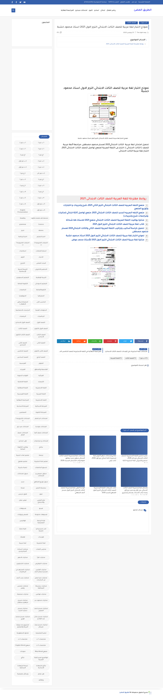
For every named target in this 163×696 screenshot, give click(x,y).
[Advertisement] (103, 67)
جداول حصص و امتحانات (41, 475)
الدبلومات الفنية (41, 310)
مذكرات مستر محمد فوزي (23, 618)
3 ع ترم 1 (41, 192)
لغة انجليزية (41, 543)
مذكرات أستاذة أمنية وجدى (22, 550)
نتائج (22, 658)
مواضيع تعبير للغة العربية (41, 659)
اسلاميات (22, 251)
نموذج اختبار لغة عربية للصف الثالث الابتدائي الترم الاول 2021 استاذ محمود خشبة (105, 236)
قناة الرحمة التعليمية (41, 522)
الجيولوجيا (22, 296)
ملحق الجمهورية (23, 633)
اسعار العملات (41, 251)
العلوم (41, 363)
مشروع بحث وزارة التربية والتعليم (22, 626)
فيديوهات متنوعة (41, 515)
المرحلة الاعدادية (23, 406)
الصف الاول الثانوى (41, 329)
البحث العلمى (41, 263)
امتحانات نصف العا (41, 433)
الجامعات (22, 290)
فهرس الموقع (125, 2)
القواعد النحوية (22, 376)
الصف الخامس (22, 351)
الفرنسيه (22, 363)
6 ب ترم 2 (22, 204)
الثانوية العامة (23, 284)
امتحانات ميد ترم (23, 427)
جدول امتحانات (22, 474)
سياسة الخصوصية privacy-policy (95, 2)
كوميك (22, 537)
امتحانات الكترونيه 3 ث (23, 420)
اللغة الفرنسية (22, 394)
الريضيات (22, 316)
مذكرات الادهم (23, 557)
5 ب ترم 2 (22, 198)
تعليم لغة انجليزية (41, 461)
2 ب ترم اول (23, 161)
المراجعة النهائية (67, 10)
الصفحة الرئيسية (144, 2)
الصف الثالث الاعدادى (41, 336)
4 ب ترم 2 (41, 198)
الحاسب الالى (41, 302)
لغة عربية (22, 543)
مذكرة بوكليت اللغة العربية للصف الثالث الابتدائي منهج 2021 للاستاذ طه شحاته (105, 220)
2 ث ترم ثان (41, 173)
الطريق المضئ (143, 10)
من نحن (134, 2)
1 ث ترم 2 (23, 149)
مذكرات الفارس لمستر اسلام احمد (41, 571)
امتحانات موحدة (41, 427)
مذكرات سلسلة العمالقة (41, 587)
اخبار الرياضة (22, 237)
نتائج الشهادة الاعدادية (41, 667)
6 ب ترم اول (41, 210)
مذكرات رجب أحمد (22, 578)
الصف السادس (22, 357)
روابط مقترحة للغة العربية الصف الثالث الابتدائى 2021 (125, 44)
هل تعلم (41, 674)
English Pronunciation (23, 211)
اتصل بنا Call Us (113, 2)
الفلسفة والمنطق (41, 369)
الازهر (22, 257)
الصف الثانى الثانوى (41, 351)
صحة (23, 488)
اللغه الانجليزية (41, 400)
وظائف (41, 680)
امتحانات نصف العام (22, 434)
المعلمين (22, 412)
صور (41, 494)
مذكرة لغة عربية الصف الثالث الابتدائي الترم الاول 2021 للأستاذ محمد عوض (108, 240)
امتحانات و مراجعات (41, 441)
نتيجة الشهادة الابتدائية (22, 667)
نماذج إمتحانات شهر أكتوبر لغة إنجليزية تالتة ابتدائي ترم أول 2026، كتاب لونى (103, 458)
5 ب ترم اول (41, 204)
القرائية (41, 376)
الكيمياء (41, 382)
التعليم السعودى (22, 278)
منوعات (22, 651)
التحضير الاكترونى (41, 269)
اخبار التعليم (41, 237)
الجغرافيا (41, 296)
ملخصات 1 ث (41, 639)
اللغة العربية (116, 358)
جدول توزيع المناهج (41, 482)
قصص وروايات (22, 515)
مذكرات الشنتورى (23, 564)
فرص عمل (22, 500)
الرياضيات (41, 316)
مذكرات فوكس (41, 594)
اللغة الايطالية (23, 388)
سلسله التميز (41, 488)
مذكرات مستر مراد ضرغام (41, 626)
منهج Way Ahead (41, 651)
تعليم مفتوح (22, 461)
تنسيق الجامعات (41, 468)
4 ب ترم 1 (23, 192)
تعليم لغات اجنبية (22, 455)
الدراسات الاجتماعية (23, 310)
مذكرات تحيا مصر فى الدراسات (41, 579)
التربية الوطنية (41, 278)
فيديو (41, 508)
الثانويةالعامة (41, 290)
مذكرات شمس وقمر (22, 587)
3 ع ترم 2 (23, 186)
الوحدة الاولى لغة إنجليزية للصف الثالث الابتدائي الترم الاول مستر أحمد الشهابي (73, 490)
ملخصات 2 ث (22, 639)
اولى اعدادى (23, 441)
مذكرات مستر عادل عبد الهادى (41, 618)
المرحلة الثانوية (41, 412)
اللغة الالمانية (23, 382)
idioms (41, 231)
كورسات (41, 537)
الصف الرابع (41, 357)
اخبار (22, 231)
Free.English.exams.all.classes (40, 218)
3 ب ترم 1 (144, 23)
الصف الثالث (131, 23)
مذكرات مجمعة (22, 594)
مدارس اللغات (41, 549)
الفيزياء (22, 369)
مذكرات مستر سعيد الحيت (23, 610)
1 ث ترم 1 (41, 149)
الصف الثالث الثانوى (23, 335)
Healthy (22, 218)
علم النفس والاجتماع (41, 501)
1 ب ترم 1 (41, 143)
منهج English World (23, 645)
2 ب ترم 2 (41, 161)
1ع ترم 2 (22, 155)
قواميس (23, 521)
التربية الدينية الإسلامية (22, 270)
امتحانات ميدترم (81, 10)
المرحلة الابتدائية (41, 406)
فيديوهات (22, 508)
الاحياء (41, 257)
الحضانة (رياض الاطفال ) (22, 303)
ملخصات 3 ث (41, 645)
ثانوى (91, 10)
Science (41, 224)
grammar (22, 224)
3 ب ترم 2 (41, 186)
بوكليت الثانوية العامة (23, 448)
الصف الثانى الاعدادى (23, 344)
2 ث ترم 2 (41, 167)
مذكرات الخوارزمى (41, 564)
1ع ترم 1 (41, 155)
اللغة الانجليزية (41, 388)
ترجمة (41, 455)
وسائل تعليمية (22, 674)
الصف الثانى (41, 343)
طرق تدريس (22, 494)
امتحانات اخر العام (41, 419)
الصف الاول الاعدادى (23, 322)
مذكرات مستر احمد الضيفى (41, 610)
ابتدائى (102, 10)
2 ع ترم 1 (22, 173)
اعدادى (96, 10)
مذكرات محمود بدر (41, 600)
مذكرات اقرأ (41, 557)
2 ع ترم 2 (41, 179)
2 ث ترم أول (23, 167)
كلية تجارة (22, 529)
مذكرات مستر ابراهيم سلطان (22, 601)
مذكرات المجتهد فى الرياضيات (23, 571)
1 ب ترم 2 (23, 143)
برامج (41, 447)
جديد (22, 482)
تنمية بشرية (22, 468)
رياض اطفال (111, 10)
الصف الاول (41, 322)
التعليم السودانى (41, 284)
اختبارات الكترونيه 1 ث (22, 244)
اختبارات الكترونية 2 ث (41, 244)
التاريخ (23, 263)
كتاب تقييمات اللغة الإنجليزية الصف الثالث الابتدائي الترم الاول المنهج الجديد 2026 (104, 490)
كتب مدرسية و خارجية (41, 530)
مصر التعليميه (41, 633)
